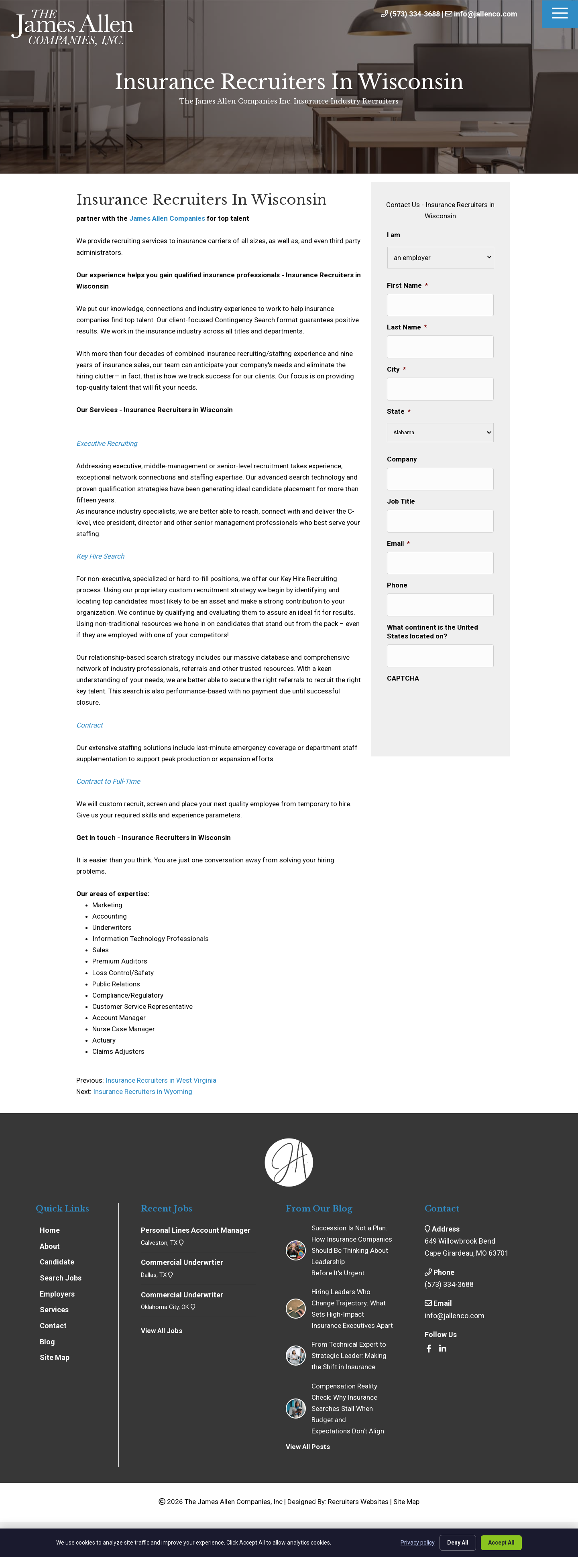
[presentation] (448, 693)
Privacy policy (418, 1542)
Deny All (457, 1542)
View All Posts (308, 1447)
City (396, 367)
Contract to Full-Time (108, 781)
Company (402, 456)
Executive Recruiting (106, 443)
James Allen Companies (167, 218)
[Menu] (560, 14)
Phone (397, 579)
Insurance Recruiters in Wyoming (142, 1091)
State (399, 408)
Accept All (501, 1542)
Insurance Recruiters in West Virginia (160, 1080)
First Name (407, 285)
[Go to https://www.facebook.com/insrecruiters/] (429, 1349)
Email (398, 539)
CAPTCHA (403, 670)
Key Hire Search (100, 556)
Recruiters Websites (358, 1502)
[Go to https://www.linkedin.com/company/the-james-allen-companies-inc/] (443, 1349)
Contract (89, 725)
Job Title (401, 497)
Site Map (406, 1502)
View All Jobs (161, 1331)
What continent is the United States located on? (432, 624)
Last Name (407, 326)
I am (393, 235)
